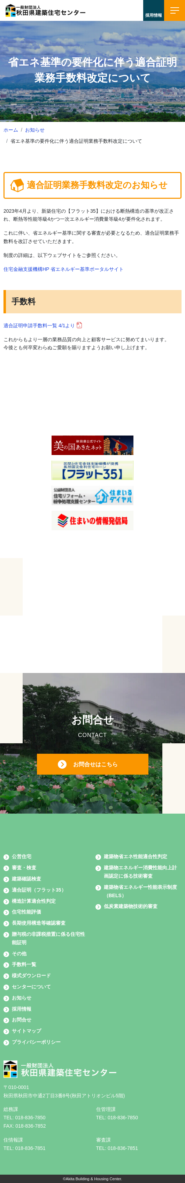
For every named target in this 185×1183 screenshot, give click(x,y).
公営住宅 (21, 856)
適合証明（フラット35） (39, 890)
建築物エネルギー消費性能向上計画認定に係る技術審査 (140, 872)
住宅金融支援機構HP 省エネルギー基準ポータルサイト (63, 269)
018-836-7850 (30, 1117)
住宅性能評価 (26, 912)
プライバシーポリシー (36, 1042)
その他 (19, 953)
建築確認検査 (26, 879)
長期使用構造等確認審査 (38, 923)
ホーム (10, 130)
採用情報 (21, 1009)
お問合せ (21, 1020)
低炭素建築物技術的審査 (130, 906)
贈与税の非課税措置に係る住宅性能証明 (48, 938)
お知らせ (35, 130)
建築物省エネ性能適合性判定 (135, 856)
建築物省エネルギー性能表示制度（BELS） (140, 891)
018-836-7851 (30, 1148)
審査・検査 (24, 867)
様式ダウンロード (31, 975)
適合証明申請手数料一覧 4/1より (39, 325)
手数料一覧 (24, 964)
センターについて (31, 986)
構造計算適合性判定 (34, 901)
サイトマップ (26, 1031)
